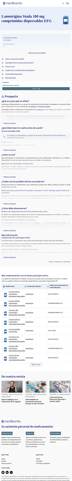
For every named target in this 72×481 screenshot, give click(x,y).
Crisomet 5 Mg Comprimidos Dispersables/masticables (17, 348)
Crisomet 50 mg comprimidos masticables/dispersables (17, 357)
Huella (38, 459)
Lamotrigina (29, 294)
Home (3, 459)
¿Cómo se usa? (10, 66)
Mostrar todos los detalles (36, 53)
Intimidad (39, 461)
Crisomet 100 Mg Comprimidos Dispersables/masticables (17, 303)
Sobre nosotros (6, 463)
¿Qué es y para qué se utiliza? (14, 59)
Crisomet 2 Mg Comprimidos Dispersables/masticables (17, 312)
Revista (4, 461)
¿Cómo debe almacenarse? (13, 74)
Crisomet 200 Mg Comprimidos (14, 330)
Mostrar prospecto (9, 123)
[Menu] (67, 3)
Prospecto (36, 89)
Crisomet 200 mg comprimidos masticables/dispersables (17, 322)
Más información (10, 78)
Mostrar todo (36, 364)
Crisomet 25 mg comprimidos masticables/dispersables (17, 339)
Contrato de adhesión (43, 463)
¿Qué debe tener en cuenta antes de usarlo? (19, 63)
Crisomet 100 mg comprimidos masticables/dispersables (17, 294)
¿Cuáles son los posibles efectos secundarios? (20, 70)
